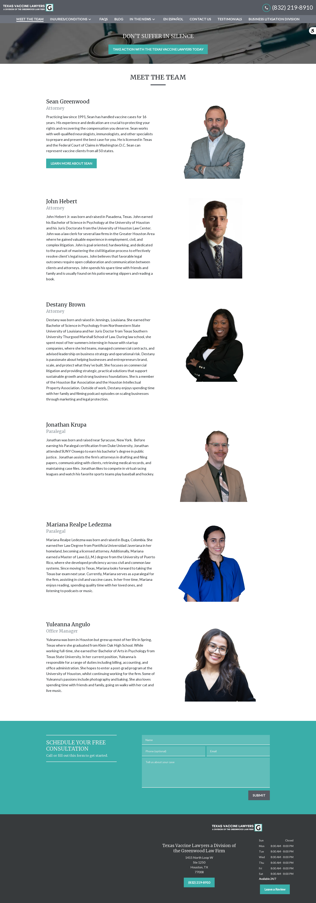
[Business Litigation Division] (274, 19)
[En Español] (173, 19)
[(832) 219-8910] (199, 882)
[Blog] (119, 19)
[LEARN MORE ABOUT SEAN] (71, 163)
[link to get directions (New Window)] (199, 865)
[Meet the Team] (30, 19)
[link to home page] (28, 7)
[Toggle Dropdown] (91, 19)
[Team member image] (215, 138)
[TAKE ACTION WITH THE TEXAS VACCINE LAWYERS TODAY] (158, 49)
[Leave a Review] (275, 889)
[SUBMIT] (259, 795)
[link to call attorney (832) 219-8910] (287, 7)
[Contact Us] (200, 19)
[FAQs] (103, 19)
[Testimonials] (230, 19)
